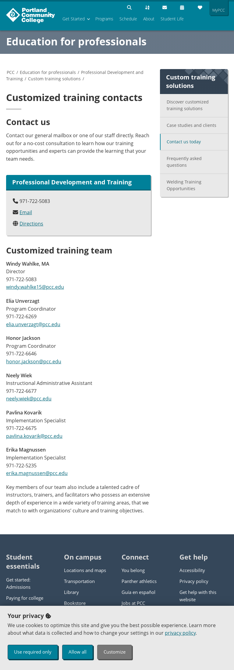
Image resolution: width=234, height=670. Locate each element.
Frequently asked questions (184, 161)
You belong (133, 570)
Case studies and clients (191, 125)
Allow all (78, 652)
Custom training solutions (54, 79)
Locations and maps (85, 570)
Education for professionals (76, 41)
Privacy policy (193, 581)
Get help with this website (197, 595)
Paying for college (24, 598)
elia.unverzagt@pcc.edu (33, 324)
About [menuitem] (148, 19)
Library (71, 592)
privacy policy (180, 633)
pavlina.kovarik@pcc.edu (34, 436)
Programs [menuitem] (104, 19)
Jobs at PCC (133, 603)
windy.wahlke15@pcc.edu (35, 287)
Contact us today (184, 142)
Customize (115, 652)
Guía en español (138, 592)
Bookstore (75, 603)
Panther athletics (139, 581)
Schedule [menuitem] (128, 19)
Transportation (79, 581)
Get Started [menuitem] (73, 19)
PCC (11, 72)
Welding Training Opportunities (184, 185)
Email (26, 212)
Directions (31, 223)
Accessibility (192, 570)
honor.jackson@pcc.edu (33, 361)
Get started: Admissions (18, 583)
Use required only (32, 652)
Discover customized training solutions (188, 105)
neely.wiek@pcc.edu (28, 398)
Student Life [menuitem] (172, 19)
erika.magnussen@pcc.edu (37, 473)
